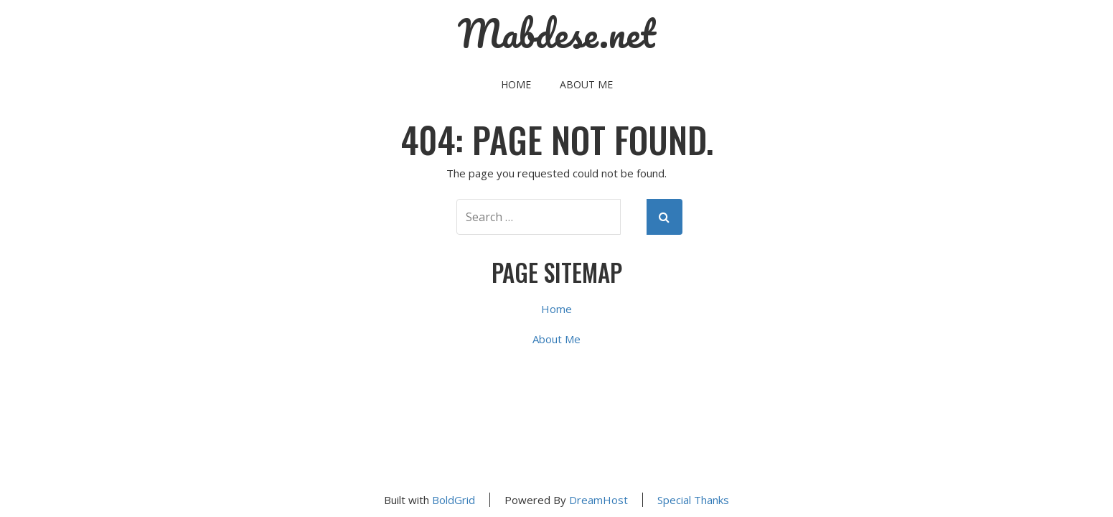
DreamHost (598, 500)
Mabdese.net (556, 33)
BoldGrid (453, 500)
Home (516, 84)
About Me (586, 84)
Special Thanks (693, 500)
